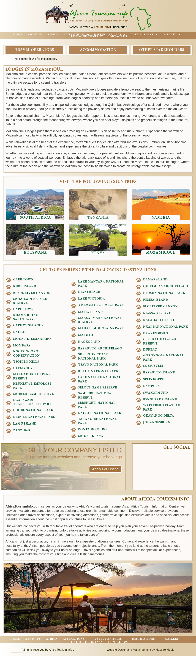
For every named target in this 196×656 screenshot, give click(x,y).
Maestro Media (165, 649)
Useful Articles (110, 34)
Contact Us (117, 36)
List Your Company (87, 36)
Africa (53, 34)
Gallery (171, 34)
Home (18, 34)
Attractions (76, 34)
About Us (35, 34)
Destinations (144, 34)
